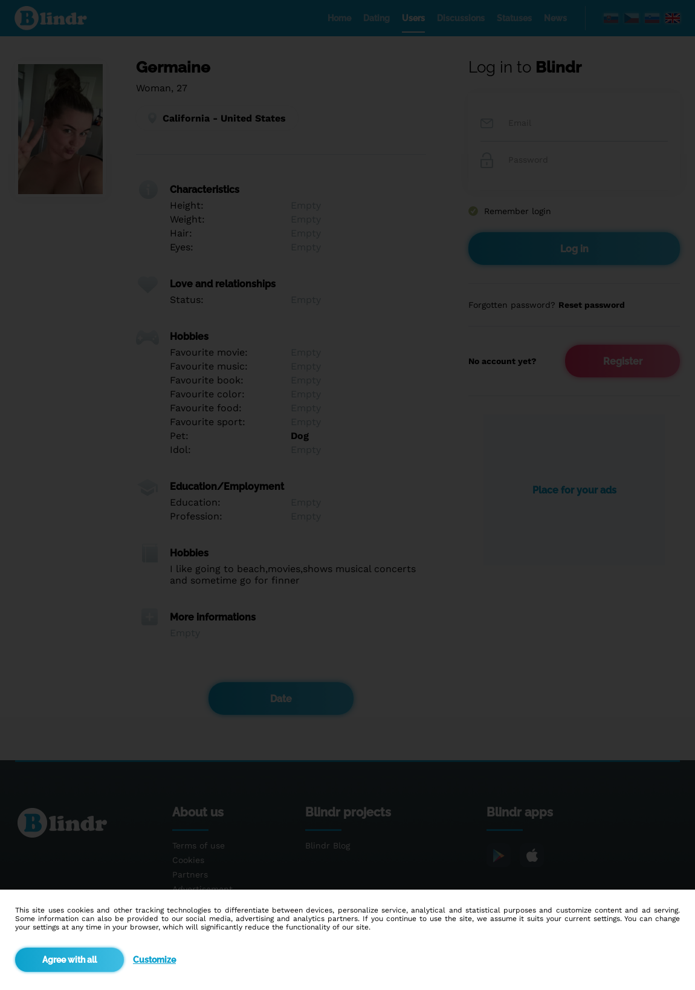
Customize (154, 960)
